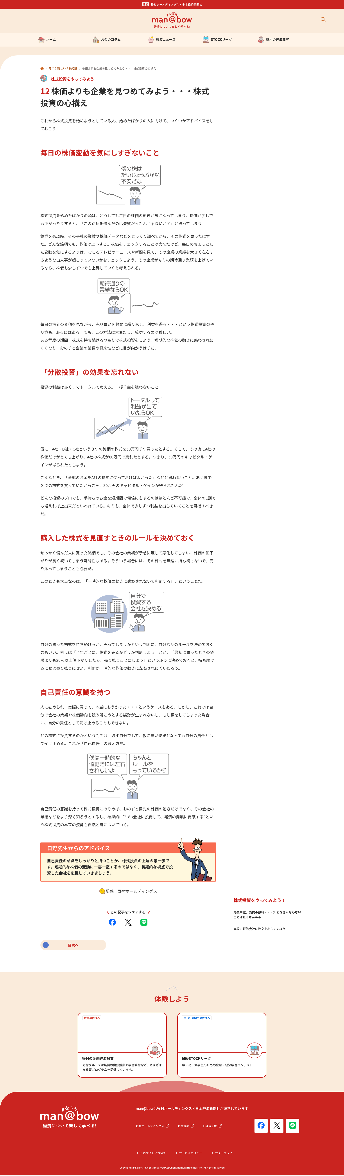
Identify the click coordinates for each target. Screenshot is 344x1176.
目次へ (73, 945)
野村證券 (188, 1126)
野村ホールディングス (153, 1126)
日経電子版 (216, 1126)
